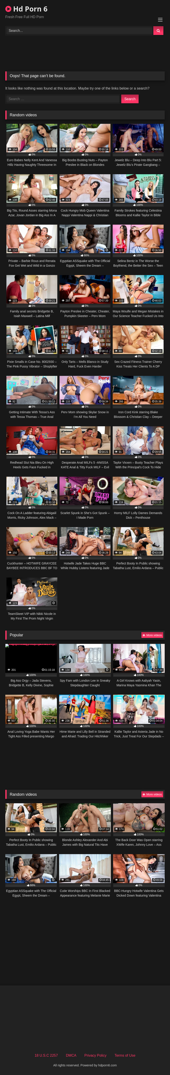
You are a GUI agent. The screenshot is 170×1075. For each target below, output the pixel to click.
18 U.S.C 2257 (46, 1055)
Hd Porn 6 (26, 8)
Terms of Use (124, 1055)
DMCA (71, 1055)
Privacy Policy (95, 1055)
